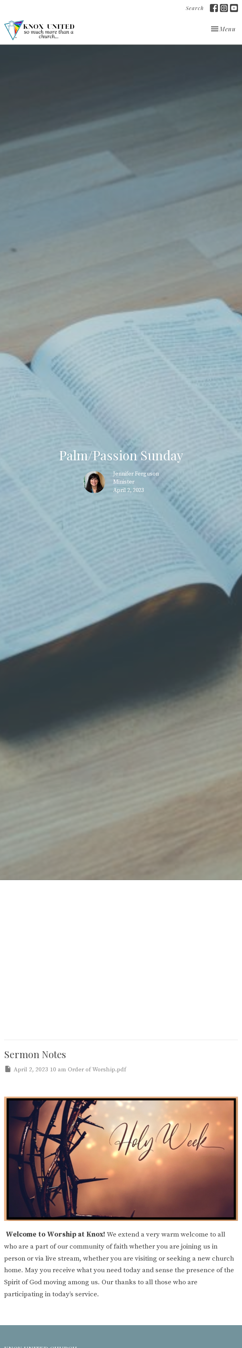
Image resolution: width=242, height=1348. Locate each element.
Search (195, 7)
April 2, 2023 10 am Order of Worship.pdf (65, 1069)
